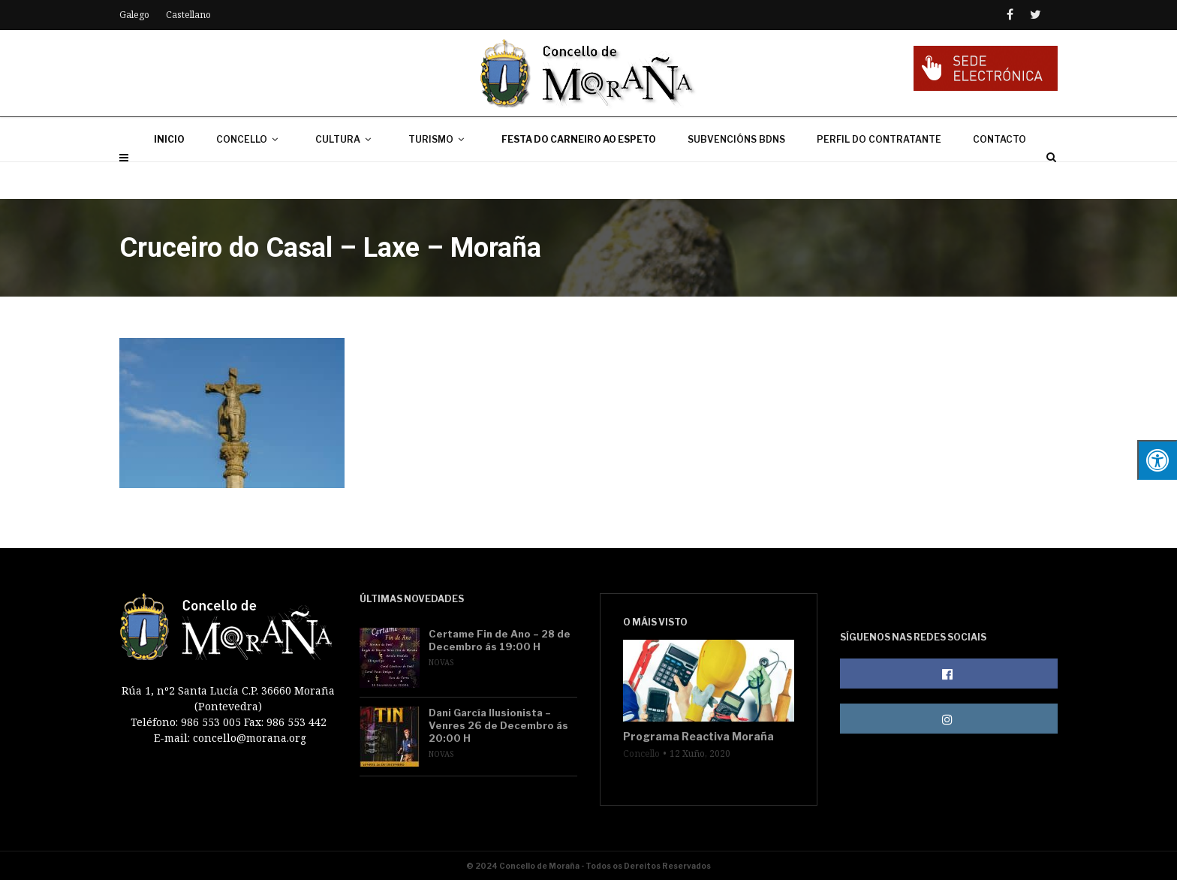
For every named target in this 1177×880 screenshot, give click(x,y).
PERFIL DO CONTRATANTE (879, 176)
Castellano (188, 14)
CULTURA (346, 176)
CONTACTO (999, 176)
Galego (134, 14)
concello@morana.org (249, 738)
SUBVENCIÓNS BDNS (736, 176)
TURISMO (439, 176)
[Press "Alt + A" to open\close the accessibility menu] (1157, 460)
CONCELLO (250, 176)
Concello (641, 754)
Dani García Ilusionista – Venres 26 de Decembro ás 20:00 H (498, 725)
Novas (441, 662)
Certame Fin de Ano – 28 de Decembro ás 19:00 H (499, 640)
